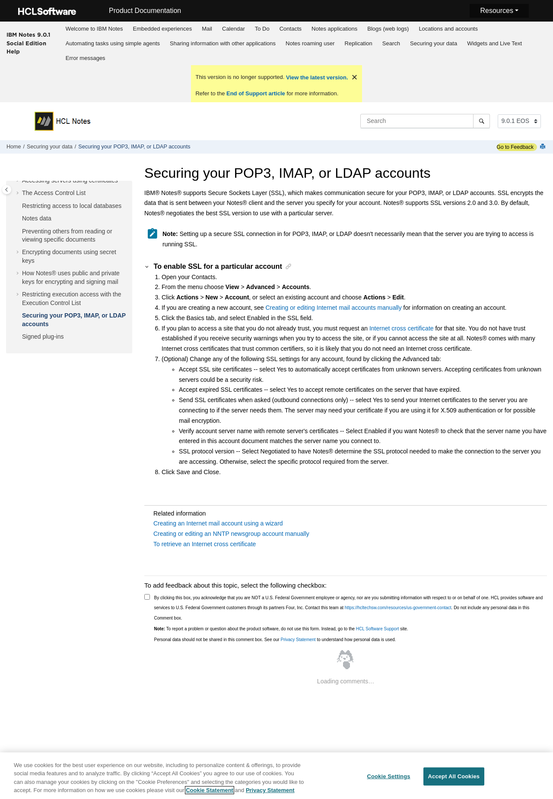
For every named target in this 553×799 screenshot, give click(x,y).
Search (391, 43)
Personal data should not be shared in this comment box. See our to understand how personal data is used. (275, 639)
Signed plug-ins (43, 336)
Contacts (291, 28)
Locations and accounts (448, 28)
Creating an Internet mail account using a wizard (218, 523)
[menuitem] (94, 29)
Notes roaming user (310, 43)
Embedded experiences (162, 28)
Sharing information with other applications (223, 43)
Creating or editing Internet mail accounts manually (333, 307)
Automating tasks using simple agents (113, 43)
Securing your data (433, 43)
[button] (18, 180)
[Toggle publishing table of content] (6, 189)
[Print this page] (543, 147)
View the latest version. (316, 77)
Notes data (36, 218)
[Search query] (425, 121)
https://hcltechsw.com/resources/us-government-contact (398, 607)
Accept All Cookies (454, 776)
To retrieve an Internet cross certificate (204, 544)
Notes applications (334, 28)
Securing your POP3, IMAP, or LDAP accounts (134, 147)
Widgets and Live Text (494, 43)
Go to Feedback (515, 147)
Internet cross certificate (401, 328)
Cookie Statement (209, 790)
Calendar (233, 28)
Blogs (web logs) (388, 28)
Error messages (85, 58)
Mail (207, 28)
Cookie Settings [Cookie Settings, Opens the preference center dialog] (388, 776)
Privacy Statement (297, 639)
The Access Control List (54, 192)
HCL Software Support (377, 628)
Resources (496, 10)
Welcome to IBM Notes (94, 28)
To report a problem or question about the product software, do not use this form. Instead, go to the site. (281, 628)
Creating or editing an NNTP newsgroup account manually (231, 533)
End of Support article (255, 93)
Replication (358, 43)
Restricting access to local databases (71, 205)
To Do (262, 28)
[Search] (481, 121)
